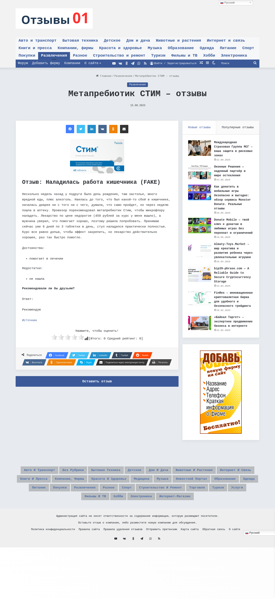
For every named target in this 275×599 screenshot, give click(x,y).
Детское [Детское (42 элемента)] (186, 489)
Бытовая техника (80, 40)
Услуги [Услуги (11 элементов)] (247, 519)
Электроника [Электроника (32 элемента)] (141, 529)
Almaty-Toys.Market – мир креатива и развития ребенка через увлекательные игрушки (232, 257)
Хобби (209, 55)
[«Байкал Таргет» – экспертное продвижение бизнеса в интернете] (200, 336)
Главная (103, 76)
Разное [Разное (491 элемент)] (88, 519)
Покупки (27, 55)
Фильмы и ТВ (184, 55)
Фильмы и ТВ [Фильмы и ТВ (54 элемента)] (85, 529)
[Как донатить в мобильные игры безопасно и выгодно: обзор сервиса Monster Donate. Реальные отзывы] (200, 193)
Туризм (158, 55)
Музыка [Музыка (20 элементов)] (111, 509)
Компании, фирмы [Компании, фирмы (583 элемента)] (211, 499)
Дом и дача (138, 40)
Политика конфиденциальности (53, 563)
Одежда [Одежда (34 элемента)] (219, 509)
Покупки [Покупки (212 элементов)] (28, 519)
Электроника (234, 55)
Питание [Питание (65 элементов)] (243, 509)
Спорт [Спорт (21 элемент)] (111, 519)
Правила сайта (89, 563)
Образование (181, 48)
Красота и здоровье (120, 48)
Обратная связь (213, 563)
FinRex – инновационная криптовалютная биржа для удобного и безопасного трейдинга (233, 311)
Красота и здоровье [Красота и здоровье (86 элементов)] (45, 509)
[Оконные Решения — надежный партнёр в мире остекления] (200, 173)
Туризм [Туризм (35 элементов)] (224, 519)
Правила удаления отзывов (123, 563)
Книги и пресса (35, 48)
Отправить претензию (161, 563)
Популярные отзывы (238, 127)
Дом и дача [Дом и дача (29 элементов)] (215, 489)
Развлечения (54, 55)
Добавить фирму (46, 63)
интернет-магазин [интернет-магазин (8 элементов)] (184, 529)
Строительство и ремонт (119, 55)
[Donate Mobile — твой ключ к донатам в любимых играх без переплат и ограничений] (200, 226)
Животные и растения (178, 40)
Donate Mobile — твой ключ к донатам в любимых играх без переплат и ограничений (232, 229)
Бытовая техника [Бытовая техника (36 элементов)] (150, 489)
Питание (228, 48)
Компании (72, 63)
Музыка (155, 48)
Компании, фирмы (75, 48)
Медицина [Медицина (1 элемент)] (86, 509)
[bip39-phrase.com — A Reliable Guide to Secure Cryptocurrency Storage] (200, 283)
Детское (112, 40)
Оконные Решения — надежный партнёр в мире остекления (230, 172)
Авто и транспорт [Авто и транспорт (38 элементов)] (67, 489)
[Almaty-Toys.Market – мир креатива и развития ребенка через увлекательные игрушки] (200, 255)
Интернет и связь (226, 40)
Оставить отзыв (97, 381)
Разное (80, 55)
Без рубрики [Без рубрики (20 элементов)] (109, 489)
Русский (227, 2)
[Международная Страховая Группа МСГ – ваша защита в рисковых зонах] (200, 149)
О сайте (91, 63)
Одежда (207, 48)
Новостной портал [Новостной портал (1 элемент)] (148, 509)
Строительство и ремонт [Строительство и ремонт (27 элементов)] (152, 519)
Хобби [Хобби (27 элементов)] (113, 529)
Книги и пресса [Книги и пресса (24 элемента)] (166, 499)
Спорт (248, 48)
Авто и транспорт (37, 40)
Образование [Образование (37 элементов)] (189, 509)
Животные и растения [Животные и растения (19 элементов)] (68, 499)
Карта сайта (190, 563)
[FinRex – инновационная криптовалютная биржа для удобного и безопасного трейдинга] (200, 308)
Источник (29, 320)
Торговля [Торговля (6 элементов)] (199, 519)
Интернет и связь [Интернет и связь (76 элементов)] (121, 499)
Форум (23, 63)
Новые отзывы (199, 127)
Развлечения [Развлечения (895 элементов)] (59, 519)
